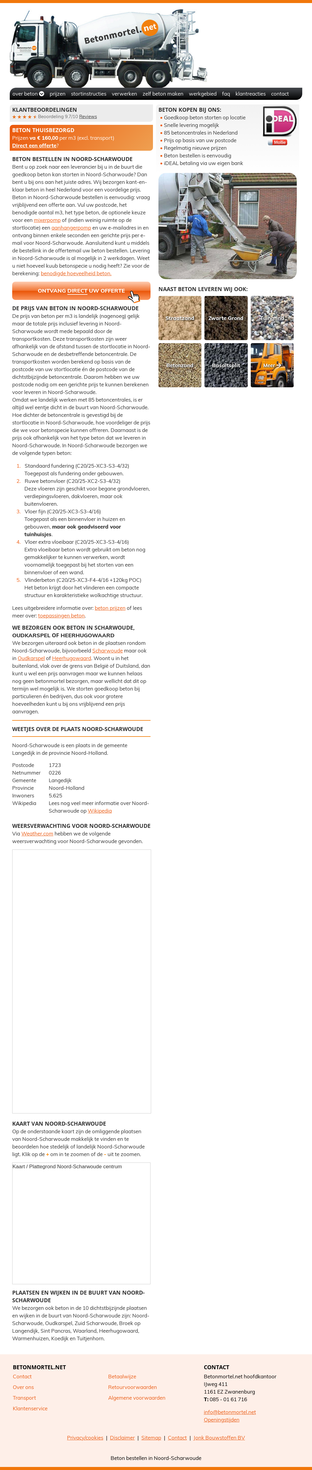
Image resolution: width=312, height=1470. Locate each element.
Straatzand (179, 318)
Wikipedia (100, 810)
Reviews (88, 116)
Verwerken (124, 93)
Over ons (23, 1387)
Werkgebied (203, 93)
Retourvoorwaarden (132, 1387)
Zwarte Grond (225, 318)
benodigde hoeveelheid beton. (76, 273)
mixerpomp (47, 220)
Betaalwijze (122, 1376)
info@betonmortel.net (230, 1412)
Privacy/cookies (85, 1437)
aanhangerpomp (71, 227)
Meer (272, 365)
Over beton (28, 93)
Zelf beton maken (163, 93)
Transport (24, 1397)
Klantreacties (251, 93)
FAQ (226, 93)
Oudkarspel (31, 635)
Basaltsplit (226, 365)
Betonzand (179, 365)
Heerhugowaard (88, 635)
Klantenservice (30, 1408)
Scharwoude (107, 650)
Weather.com (37, 833)
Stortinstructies (88, 93)
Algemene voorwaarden (136, 1397)
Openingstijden (221, 1419)
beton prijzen (110, 608)
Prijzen (58, 93)
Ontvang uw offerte (89, 293)
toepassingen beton (61, 615)
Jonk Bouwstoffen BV (219, 1437)
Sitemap (151, 1437)
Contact (280, 93)
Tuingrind (272, 318)
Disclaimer (122, 1437)
